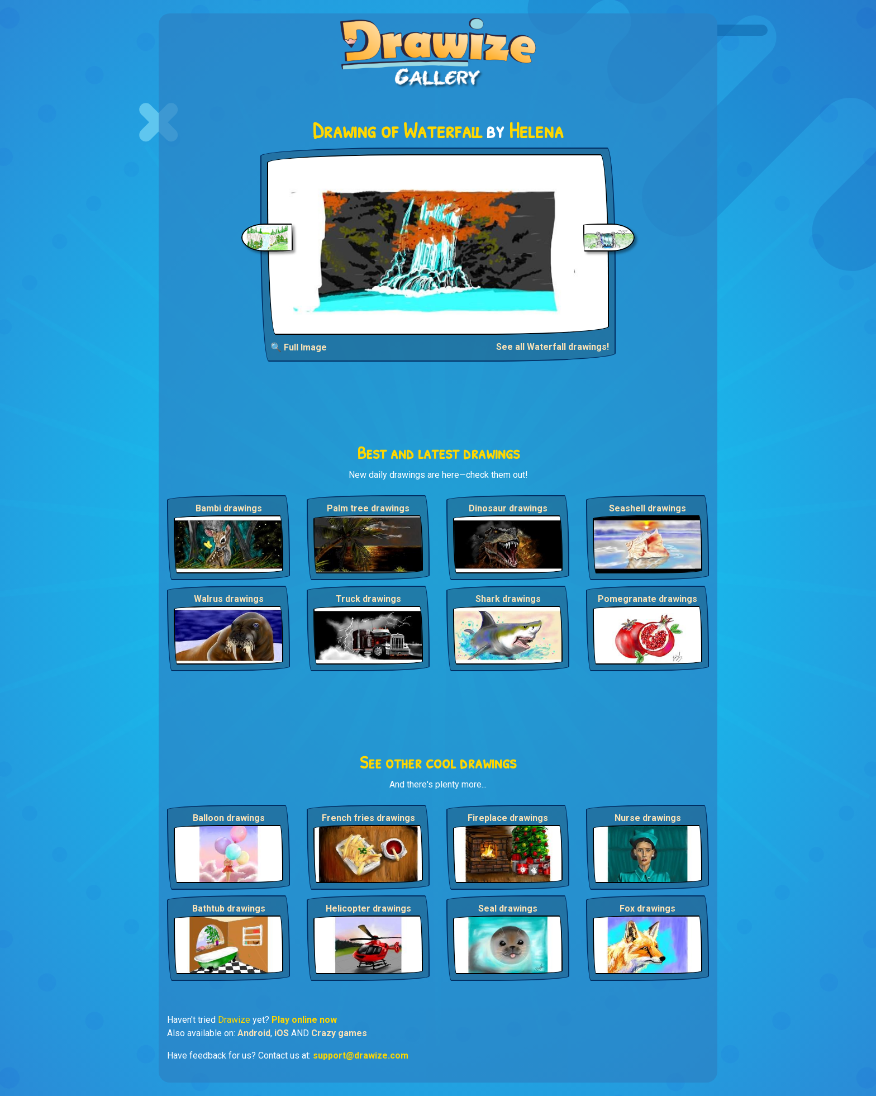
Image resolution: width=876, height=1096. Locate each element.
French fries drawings (368, 818)
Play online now (304, 1019)
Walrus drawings (229, 599)
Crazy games (339, 1033)
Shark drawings (508, 599)
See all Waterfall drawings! (552, 346)
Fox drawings (647, 908)
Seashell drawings (647, 508)
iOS (281, 1033)
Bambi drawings (229, 508)
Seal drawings (507, 908)
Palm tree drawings (368, 508)
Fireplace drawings (508, 818)
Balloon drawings (229, 818)
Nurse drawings (648, 818)
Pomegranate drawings (647, 599)
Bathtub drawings (228, 908)
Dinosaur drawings (508, 508)
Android (253, 1033)
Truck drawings (368, 599)
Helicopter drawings (368, 908)
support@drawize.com (360, 1055)
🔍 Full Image (298, 347)
